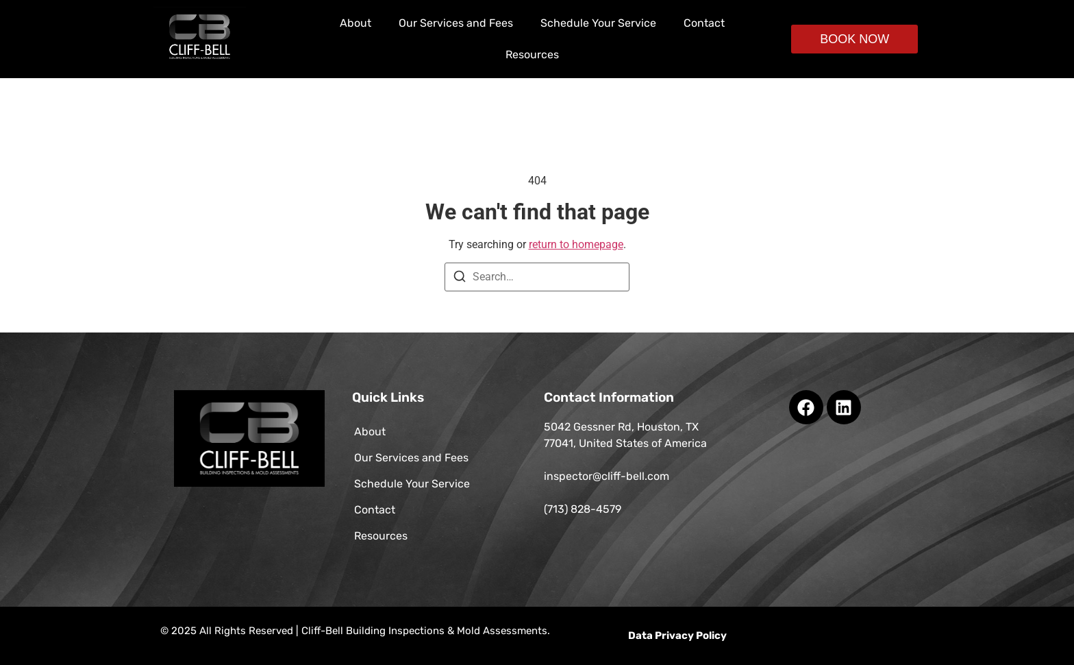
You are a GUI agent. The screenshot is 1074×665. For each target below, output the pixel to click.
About (355, 22)
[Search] (459, 278)
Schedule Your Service (598, 22)
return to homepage (576, 244)
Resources (532, 54)
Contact (704, 22)
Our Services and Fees (456, 22)
